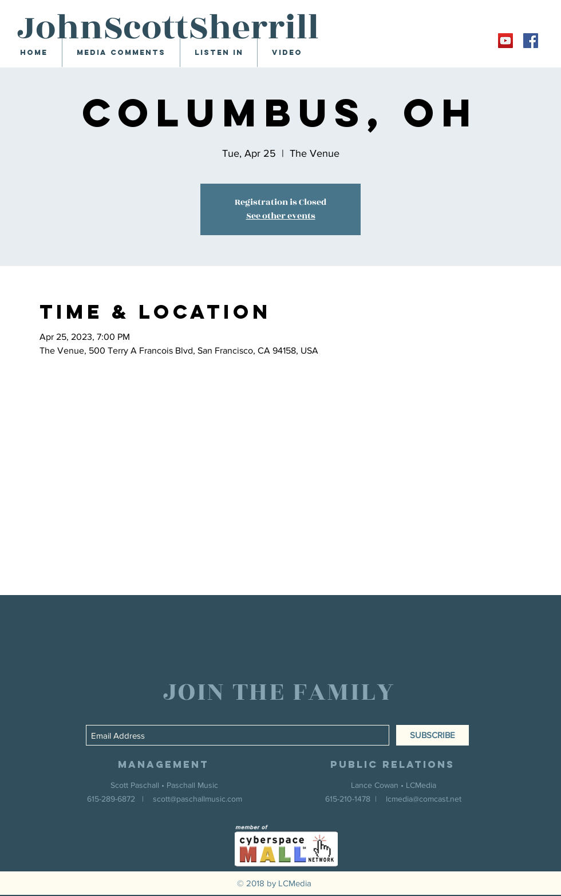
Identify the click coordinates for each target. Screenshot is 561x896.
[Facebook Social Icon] (530, 40)
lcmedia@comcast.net (423, 798)
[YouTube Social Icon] (505, 40)
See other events (280, 216)
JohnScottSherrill (168, 28)
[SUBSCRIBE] (432, 735)
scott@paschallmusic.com (197, 798)
